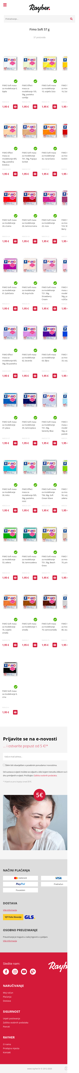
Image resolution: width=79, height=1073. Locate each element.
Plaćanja (7, 996)
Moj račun (8, 992)
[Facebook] (6, 972)
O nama (7, 1044)
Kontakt (7, 1052)
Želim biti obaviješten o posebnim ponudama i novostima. (31, 765)
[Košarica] (72, 5)
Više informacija (10, 910)
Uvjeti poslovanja (11, 1018)
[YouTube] (24, 972)
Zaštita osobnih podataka (45, 775)
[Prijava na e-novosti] (72, 756)
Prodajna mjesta (11, 1048)
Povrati (6, 1026)
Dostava (7, 1000)
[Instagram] (15, 972)
